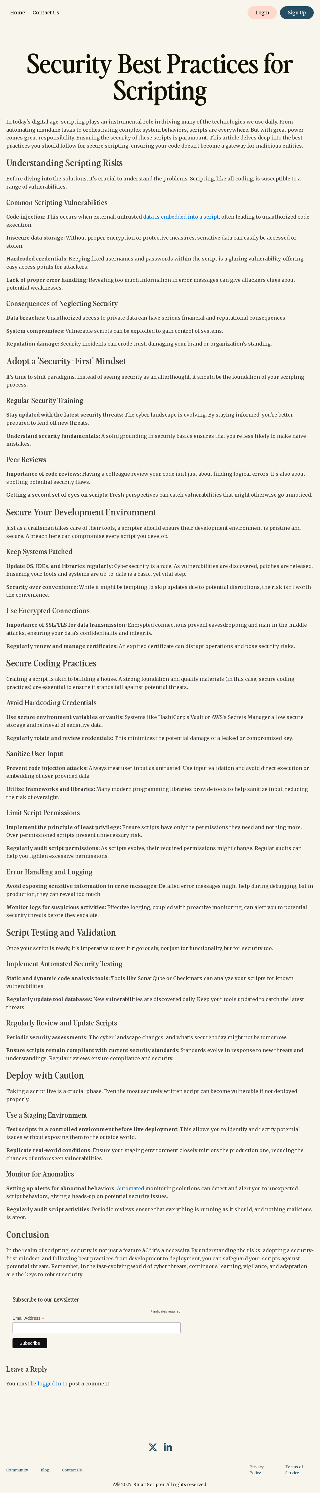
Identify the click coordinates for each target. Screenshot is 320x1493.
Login (262, 13)
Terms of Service (294, 1470)
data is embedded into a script (181, 217)
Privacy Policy (256, 1470)
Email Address (28, 1318)
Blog (45, 1470)
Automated (130, 1188)
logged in (49, 1383)
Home (17, 12)
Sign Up (297, 13)
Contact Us (45, 12)
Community (17, 1470)
